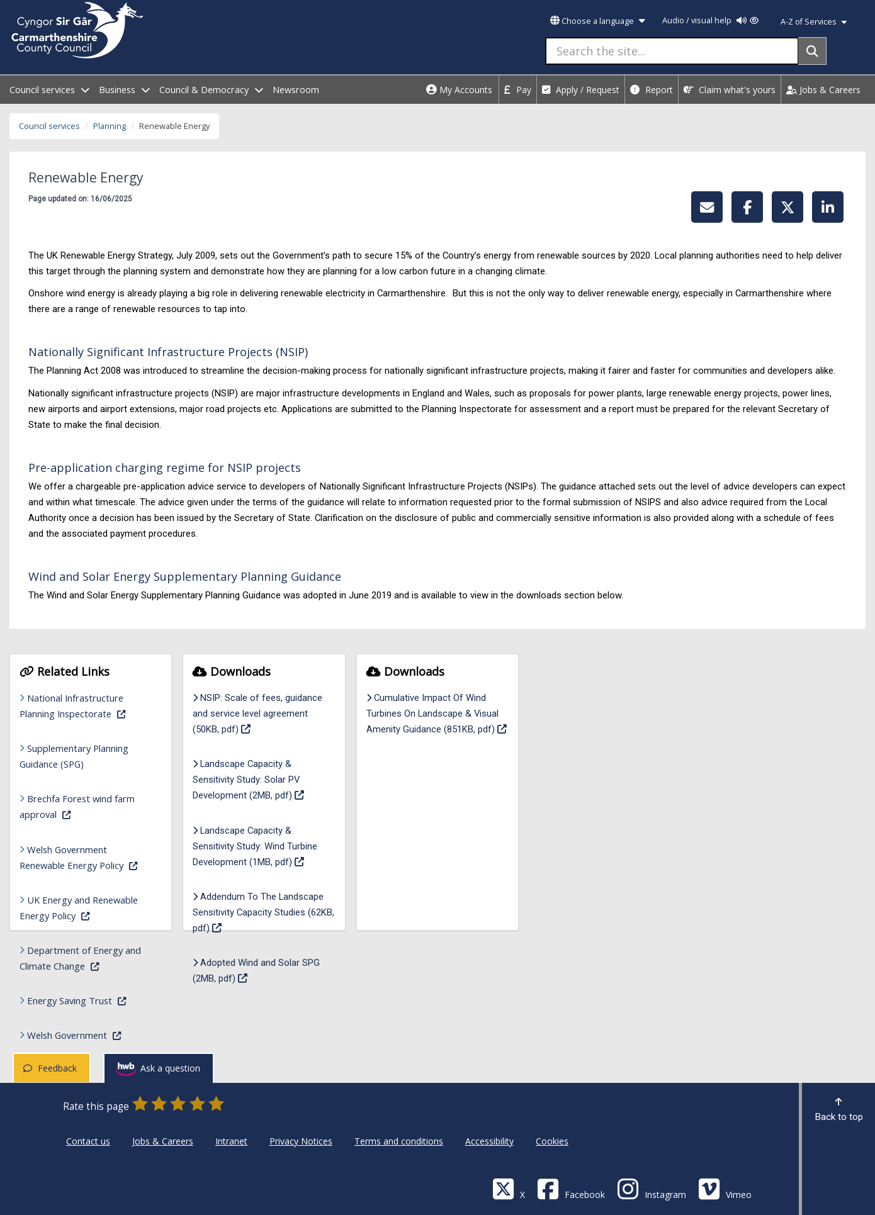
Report (651, 90)
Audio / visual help (710, 20)
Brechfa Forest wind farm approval (84, 806)
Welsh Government (88, 1034)
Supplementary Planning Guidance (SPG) (74, 756)
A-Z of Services (814, 21)
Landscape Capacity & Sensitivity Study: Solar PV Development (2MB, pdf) (264, 779)
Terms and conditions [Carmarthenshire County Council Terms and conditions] (398, 1141)
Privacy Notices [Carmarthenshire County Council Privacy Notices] (300, 1141)
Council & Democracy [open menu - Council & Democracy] (211, 90)
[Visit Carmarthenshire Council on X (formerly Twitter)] (508, 1188)
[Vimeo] (725, 1188)
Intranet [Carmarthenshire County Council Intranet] (231, 1141)
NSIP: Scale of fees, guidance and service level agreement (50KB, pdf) (261, 713)
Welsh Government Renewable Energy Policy (84, 857)
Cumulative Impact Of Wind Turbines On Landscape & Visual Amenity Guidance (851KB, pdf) (437, 713)
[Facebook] (571, 1188)
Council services (49, 126)
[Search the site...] (672, 51)
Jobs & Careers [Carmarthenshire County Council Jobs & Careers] (162, 1141)
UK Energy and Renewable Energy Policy (84, 907)
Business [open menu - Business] (124, 90)
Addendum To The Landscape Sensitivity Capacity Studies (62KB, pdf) (263, 912)
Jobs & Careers (823, 90)
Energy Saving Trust (88, 999)
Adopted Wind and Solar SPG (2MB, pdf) (259, 970)
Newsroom (296, 90)
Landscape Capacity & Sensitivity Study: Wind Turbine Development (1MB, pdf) (264, 846)
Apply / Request (580, 90)
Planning (109, 126)
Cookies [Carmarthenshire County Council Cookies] (552, 1141)
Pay (517, 90)
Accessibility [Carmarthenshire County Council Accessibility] (489, 1141)
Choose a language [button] (597, 21)
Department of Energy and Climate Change (84, 958)
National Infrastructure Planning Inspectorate (84, 705)
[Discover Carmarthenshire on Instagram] (651, 1188)
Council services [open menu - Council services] (49, 90)
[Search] (812, 51)
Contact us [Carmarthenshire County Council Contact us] (88, 1141)
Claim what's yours (730, 90)
